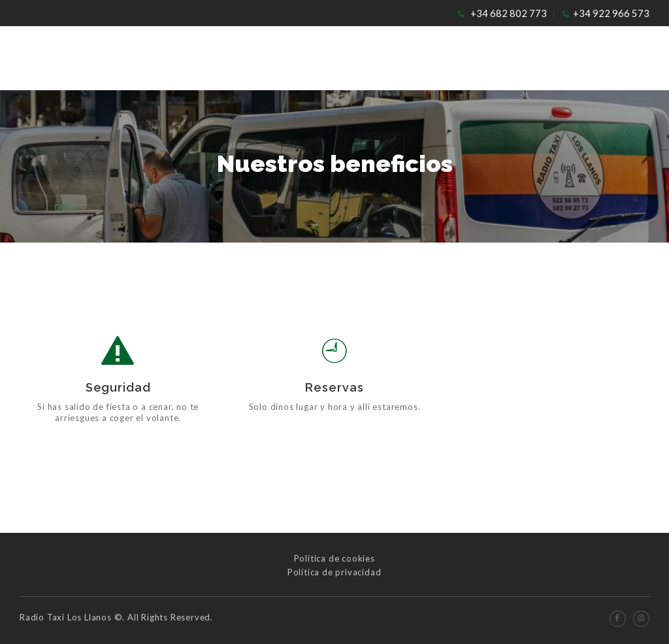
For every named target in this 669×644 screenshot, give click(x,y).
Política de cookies (334, 558)
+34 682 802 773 (508, 13)
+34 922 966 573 (611, 13)
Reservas (334, 387)
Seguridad (118, 387)
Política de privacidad (334, 572)
